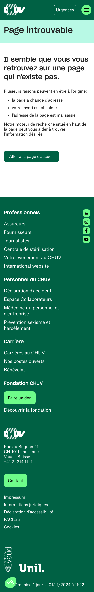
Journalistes (16, 240)
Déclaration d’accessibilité (28, 511)
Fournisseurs (17, 232)
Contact (15, 480)
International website (26, 266)
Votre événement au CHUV (32, 257)
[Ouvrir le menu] (86, 10)
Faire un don (22, 397)
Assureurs (14, 223)
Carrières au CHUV (24, 352)
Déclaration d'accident (27, 290)
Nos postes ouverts (24, 361)
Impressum (14, 497)
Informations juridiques (26, 504)
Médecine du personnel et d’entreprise (31, 310)
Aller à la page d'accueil (31, 156)
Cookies (11, 526)
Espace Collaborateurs (28, 299)
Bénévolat (14, 369)
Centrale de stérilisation (29, 249)
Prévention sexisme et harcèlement (27, 325)
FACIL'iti (12, 519)
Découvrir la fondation (27, 410)
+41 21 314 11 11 (18, 461)
